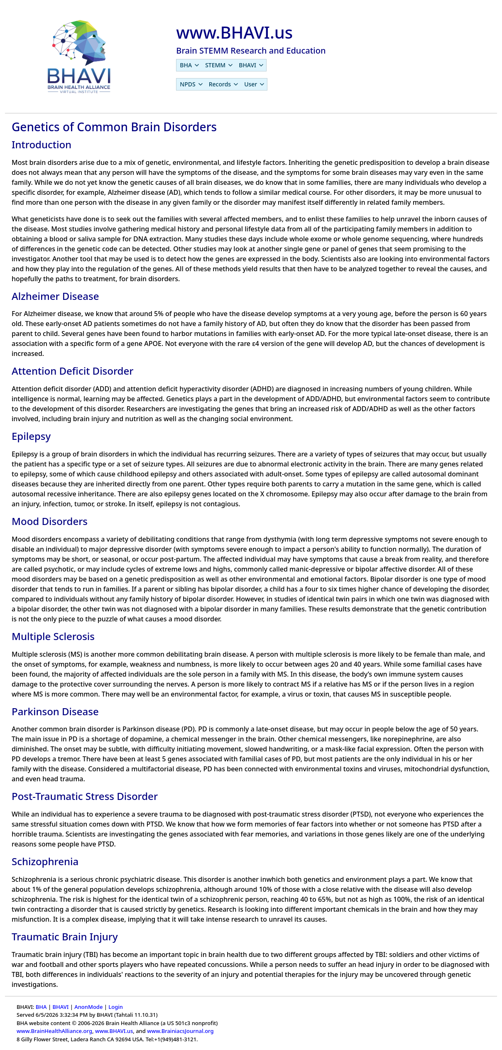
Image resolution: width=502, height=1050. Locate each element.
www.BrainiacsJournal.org (180, 1031)
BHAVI (60, 1007)
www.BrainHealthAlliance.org (54, 1031)
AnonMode (88, 1007)
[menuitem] (189, 65)
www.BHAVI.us (114, 1031)
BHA (41, 1007)
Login (115, 1007)
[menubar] (221, 65)
